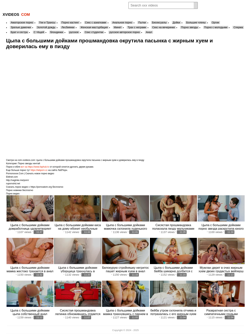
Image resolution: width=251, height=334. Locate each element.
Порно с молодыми (215, 27)
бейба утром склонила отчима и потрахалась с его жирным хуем (173, 312)
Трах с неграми (137, 27)
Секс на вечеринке (163, 27)
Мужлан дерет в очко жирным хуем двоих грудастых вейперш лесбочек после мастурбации (221, 271)
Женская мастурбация (93, 27)
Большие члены (196, 22)
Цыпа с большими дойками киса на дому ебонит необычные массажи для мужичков (78, 228)
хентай (36, 163)
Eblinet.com (12, 177)
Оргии (215, 22)
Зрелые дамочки (21, 27)
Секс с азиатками (95, 22)
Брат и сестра (19, 32)
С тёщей (39, 32)
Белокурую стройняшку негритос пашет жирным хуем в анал (125, 269)
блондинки (56, 32)
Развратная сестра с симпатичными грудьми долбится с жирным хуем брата (221, 314)
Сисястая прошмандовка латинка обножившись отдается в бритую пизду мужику (77, 314)
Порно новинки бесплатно (19, 190)
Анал (149, 32)
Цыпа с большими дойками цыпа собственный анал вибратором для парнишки (29, 314)
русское (74, 32)
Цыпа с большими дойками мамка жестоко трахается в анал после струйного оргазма (30, 271)
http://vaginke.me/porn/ (17, 180)
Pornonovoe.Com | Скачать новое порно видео (30, 173)
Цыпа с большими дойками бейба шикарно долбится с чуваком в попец (173, 271)
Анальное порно (122, 22)
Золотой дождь (46, 27)
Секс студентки (94, 32)
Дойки (176, 22)
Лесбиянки (67, 27)
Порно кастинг (70, 22)
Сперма (238, 27)
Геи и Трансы (47, 22)
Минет (117, 27)
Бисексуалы (159, 22)
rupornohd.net (13, 183)
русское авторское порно (124, 32)
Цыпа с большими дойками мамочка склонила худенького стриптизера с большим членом (125, 228)
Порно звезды (189, 27)
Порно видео (13, 193)
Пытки (142, 22)
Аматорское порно (22, 22)
